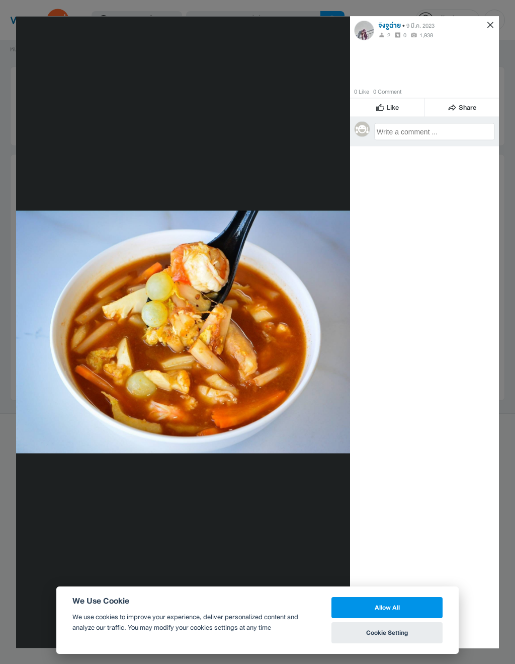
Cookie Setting (387, 632)
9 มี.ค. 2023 (420, 25)
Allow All (387, 607)
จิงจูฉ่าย (389, 25)
